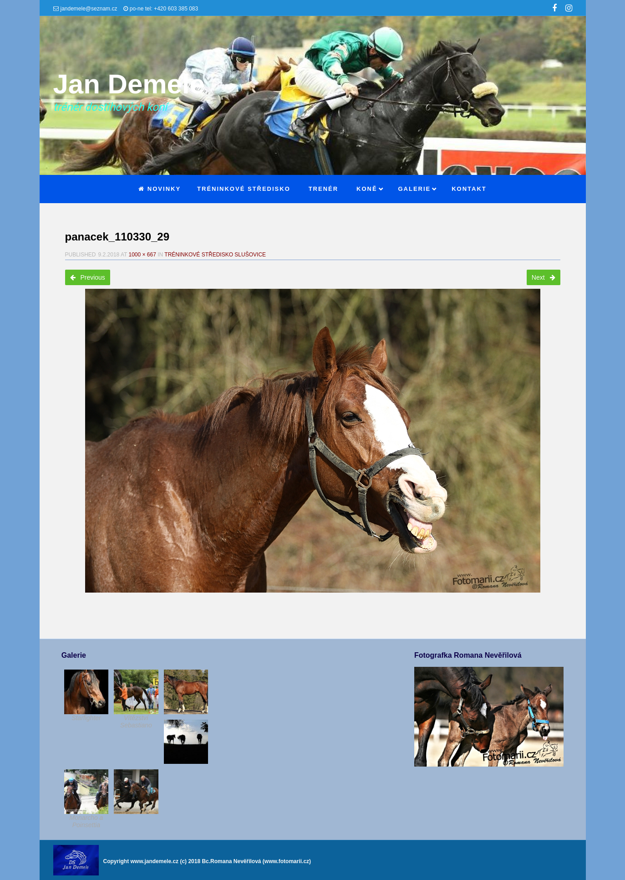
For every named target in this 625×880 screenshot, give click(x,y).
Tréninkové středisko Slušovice (215, 254)
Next (543, 277)
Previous (87, 277)
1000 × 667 (142, 254)
